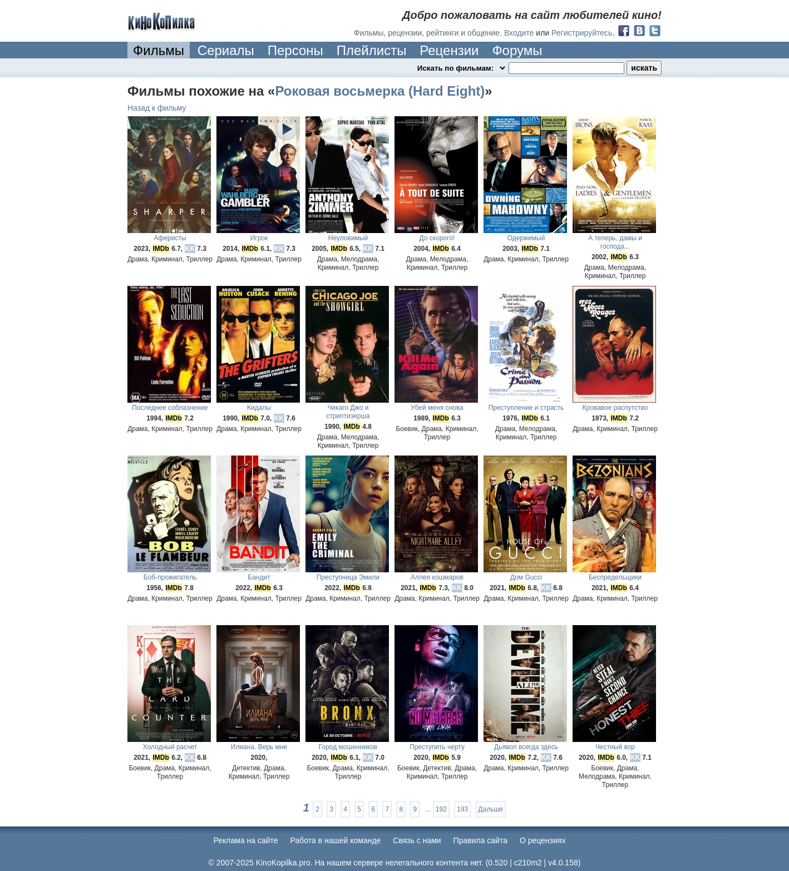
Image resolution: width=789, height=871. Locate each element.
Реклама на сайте (246, 840)
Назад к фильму (156, 107)
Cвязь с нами (417, 840)
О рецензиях (543, 840)
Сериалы (226, 50)
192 (441, 809)
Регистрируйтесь (581, 32)
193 (462, 809)
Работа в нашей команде (335, 840)
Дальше (491, 809)
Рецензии (449, 50)
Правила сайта (480, 840)
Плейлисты (372, 50)
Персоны (295, 50)
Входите (519, 32)
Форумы (517, 50)
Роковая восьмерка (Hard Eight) (380, 90)
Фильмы (158, 50)
